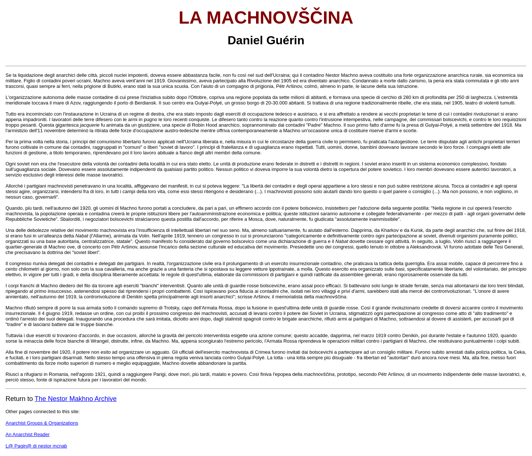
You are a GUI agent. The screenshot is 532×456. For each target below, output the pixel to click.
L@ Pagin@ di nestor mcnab (36, 446)
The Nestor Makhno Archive (76, 398)
